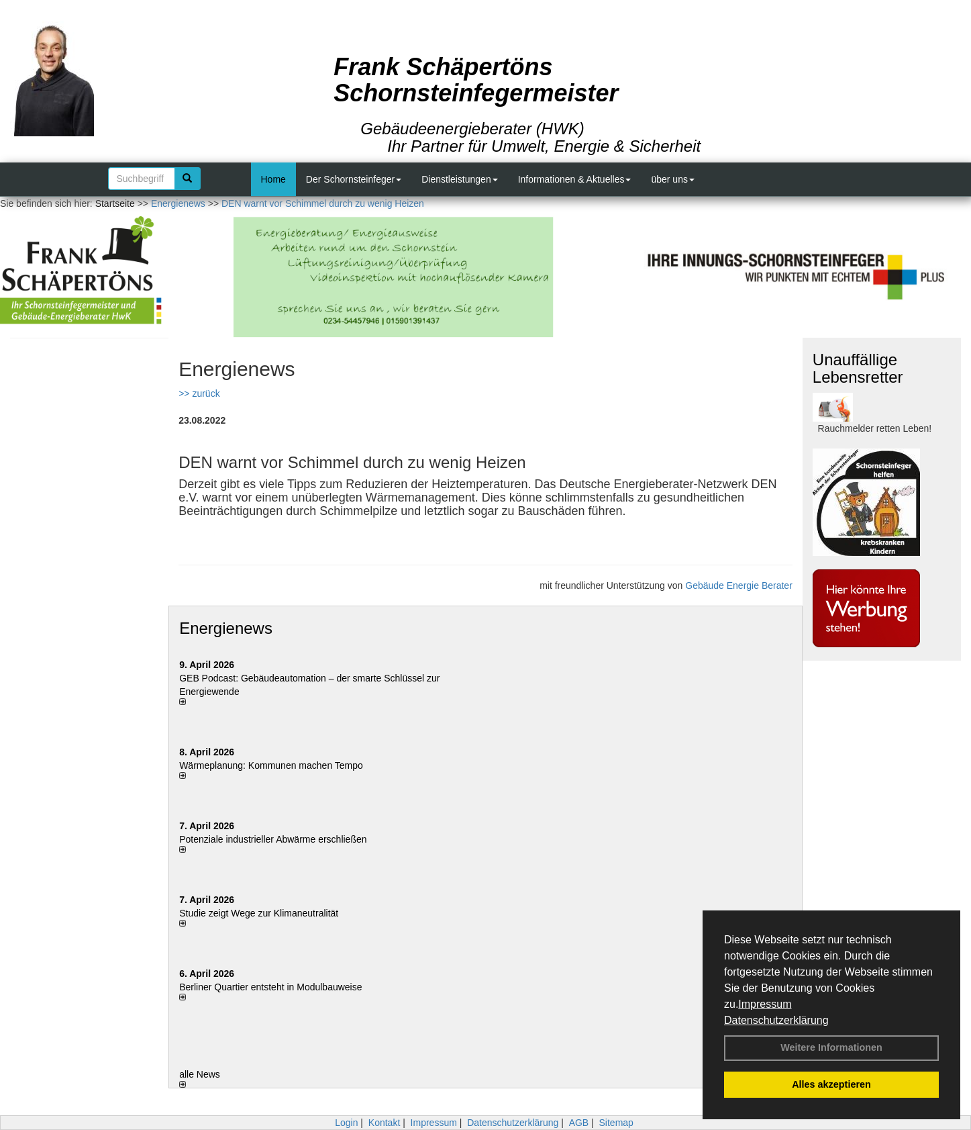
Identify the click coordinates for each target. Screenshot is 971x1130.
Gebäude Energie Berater (739, 585)
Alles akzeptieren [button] (831, 1084)
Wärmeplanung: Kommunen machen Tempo (271, 765)
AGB (579, 1122)
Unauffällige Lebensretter (858, 368)
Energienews (225, 628)
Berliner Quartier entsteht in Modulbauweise (270, 987)
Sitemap (616, 1122)
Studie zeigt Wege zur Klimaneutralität (258, 913)
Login (346, 1122)
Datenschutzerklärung (776, 1020)
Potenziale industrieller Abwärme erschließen (272, 839)
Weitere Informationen (831, 1047)
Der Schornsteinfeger (353, 179)
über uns (672, 179)
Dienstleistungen (459, 179)
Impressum (764, 1004)
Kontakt (384, 1122)
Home (273, 179)
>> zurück (198, 393)
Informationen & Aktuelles (574, 179)
